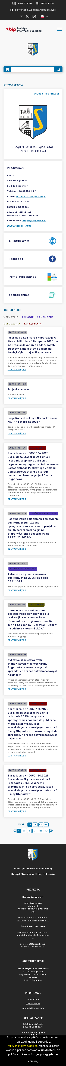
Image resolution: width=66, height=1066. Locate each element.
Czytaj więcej (17, 369)
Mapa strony (22, 3)
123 (40, 831)
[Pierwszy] (14, 831)
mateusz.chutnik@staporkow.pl (33, 920)
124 (47, 831)
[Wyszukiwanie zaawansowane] (32, 69)
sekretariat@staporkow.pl (31, 196)
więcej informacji (46, 94)
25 (35, 824)
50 (40, 824)
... (34, 831)
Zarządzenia (33, 324)
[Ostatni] (51, 831)
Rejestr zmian (33, 1003)
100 (46, 824)
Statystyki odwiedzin (33, 1008)
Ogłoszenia (12, 324)
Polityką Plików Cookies (22, 1046)
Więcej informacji (19, 226)
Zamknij (33, 1061)
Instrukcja (45, 3)
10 (30, 824)
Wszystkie (11, 317)
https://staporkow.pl (34, 220)
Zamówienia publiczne (38, 317)
